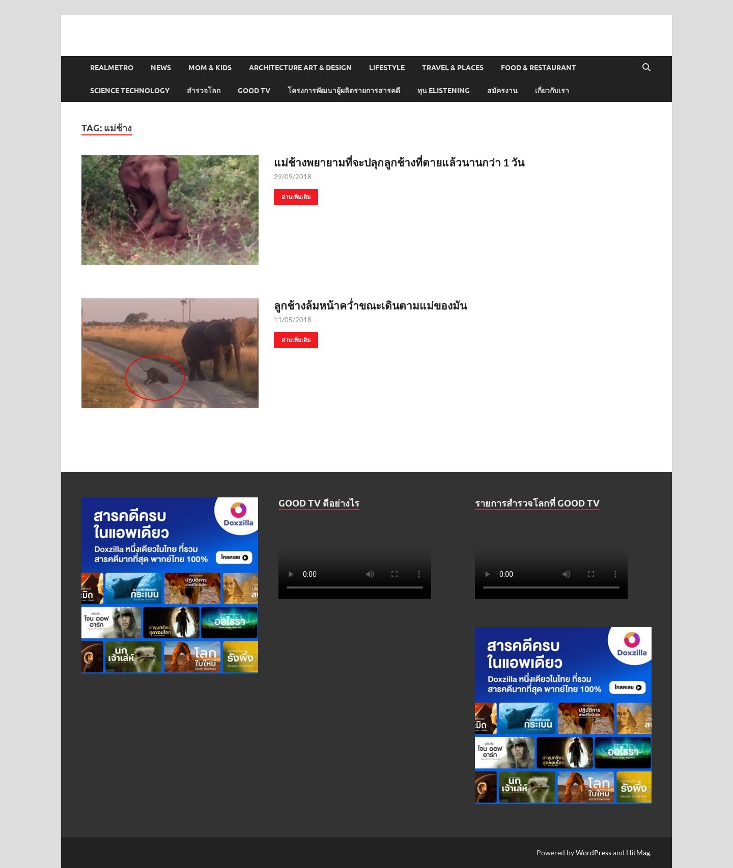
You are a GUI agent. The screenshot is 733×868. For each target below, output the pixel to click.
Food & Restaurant (538, 68)
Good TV (254, 91)
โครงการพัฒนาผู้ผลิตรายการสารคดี (344, 91)
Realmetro (111, 68)
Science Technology (130, 91)
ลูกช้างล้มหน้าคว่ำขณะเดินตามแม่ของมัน (370, 305)
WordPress (593, 852)
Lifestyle (387, 68)
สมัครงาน (502, 91)
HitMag (638, 852)
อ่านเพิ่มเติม (292, 195)
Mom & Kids (210, 68)
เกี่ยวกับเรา (552, 91)
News (161, 68)
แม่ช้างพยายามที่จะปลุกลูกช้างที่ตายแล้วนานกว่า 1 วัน (399, 162)
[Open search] (646, 67)
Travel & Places (453, 68)
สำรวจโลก (203, 91)
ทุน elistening (443, 91)
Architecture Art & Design (300, 68)
